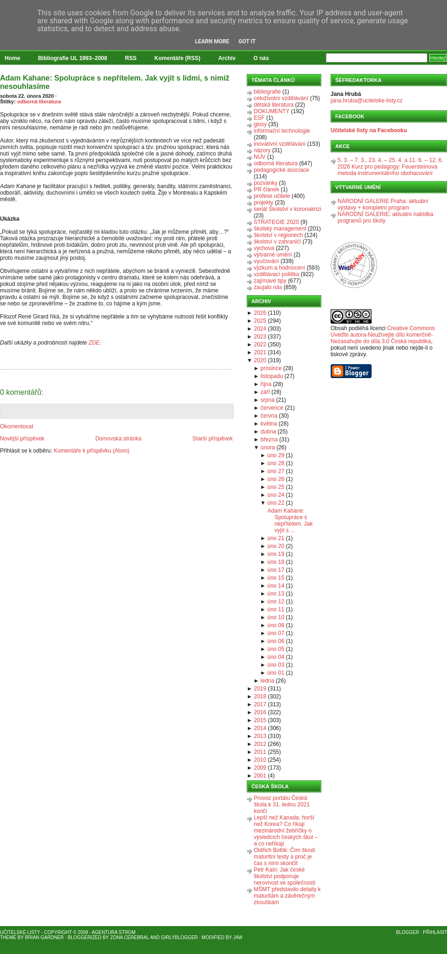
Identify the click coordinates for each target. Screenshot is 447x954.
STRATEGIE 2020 (276, 222)
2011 (260, 752)
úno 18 (275, 562)
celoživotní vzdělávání (281, 98)
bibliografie (267, 91)
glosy (260, 124)
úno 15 (275, 578)
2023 (260, 336)
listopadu (272, 376)
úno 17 (275, 570)
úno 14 (275, 585)
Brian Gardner (44, 937)
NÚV (259, 157)
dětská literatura (273, 104)
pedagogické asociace (281, 170)
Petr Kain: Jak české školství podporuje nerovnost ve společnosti (284, 876)
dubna (268, 431)
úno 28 (275, 463)
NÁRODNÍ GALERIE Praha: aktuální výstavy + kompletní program (383, 204)
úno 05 (275, 649)
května (269, 423)
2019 (260, 688)
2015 (260, 720)
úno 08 (275, 625)
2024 (260, 328)
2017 (260, 704)
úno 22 (275, 503)
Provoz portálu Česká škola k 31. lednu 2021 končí (282, 804)
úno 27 (275, 471)
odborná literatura (39, 101)
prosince (271, 368)
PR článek (266, 189)
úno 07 (275, 633)
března (269, 439)
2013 (260, 736)
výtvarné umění (273, 254)
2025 (260, 321)
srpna (268, 400)
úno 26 (275, 479)
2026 (260, 313)
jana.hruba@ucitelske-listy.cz (367, 100)
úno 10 (275, 617)
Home (12, 58)
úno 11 (275, 609)
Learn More (212, 41)
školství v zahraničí (277, 241)
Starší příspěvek (212, 438)
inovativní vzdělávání (279, 144)
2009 (260, 768)
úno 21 (275, 538)
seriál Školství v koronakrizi (287, 209)
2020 (260, 360)
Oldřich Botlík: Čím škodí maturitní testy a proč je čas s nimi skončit (284, 856)
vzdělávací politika (276, 274)
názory (262, 150)
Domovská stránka (118, 438)
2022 (260, 344)
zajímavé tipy (270, 280)
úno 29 (275, 455)
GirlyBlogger (179, 937)
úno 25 (275, 487)
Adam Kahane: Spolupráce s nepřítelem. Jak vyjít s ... (289, 520)
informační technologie (282, 131)
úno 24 (275, 495)
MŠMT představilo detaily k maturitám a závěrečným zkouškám (287, 896)
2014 (260, 728)
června (269, 416)
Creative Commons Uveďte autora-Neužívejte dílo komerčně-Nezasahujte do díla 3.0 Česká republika (383, 335)
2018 (260, 696)
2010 (260, 760)
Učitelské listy (20, 932)
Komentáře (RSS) (178, 58)
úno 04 (275, 657)
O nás (261, 58)
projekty (263, 202)
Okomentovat (16, 426)
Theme (8, 937)
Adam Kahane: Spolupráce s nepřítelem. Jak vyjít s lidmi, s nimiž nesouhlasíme (115, 82)
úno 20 (275, 546)
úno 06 (275, 641)
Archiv (227, 58)
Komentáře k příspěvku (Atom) (91, 450)
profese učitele (272, 196)
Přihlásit (435, 932)
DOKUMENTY (272, 111)
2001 (260, 775)
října (266, 384)
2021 (260, 352)
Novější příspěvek (22, 438)
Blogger (407, 932)
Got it (247, 41)
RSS (131, 58)
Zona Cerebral (129, 937)
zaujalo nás (268, 287)
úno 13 (275, 593)
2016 (260, 712)
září (265, 392)
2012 (260, 744)
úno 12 (275, 601)
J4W (238, 937)
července (272, 408)
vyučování (266, 261)
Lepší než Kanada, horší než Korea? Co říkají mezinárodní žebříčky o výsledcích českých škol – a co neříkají (286, 830)
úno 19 (275, 554)
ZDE (94, 342)
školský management (280, 228)
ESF (259, 118)
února (268, 447)
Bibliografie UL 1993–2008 (73, 58)
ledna (267, 680)
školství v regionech (278, 235)
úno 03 (275, 665)
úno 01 (275, 673)
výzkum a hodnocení (279, 267)
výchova (264, 248)
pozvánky (266, 183)
